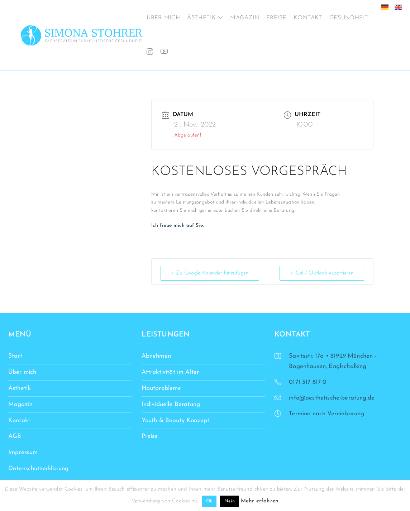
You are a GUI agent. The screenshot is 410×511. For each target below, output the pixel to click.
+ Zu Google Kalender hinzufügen (210, 273)
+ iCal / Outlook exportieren (322, 273)
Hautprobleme (161, 388)
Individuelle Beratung (171, 404)
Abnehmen (156, 356)
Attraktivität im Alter (170, 372)
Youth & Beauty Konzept (176, 420)
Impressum (23, 452)
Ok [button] (209, 501)
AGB (15, 436)
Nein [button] (229, 501)
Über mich (163, 18)
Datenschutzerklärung (38, 468)
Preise (276, 18)
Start (15, 356)
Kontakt (308, 18)
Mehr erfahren (259, 501)
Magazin (244, 18)
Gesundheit (348, 18)
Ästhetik (201, 18)
